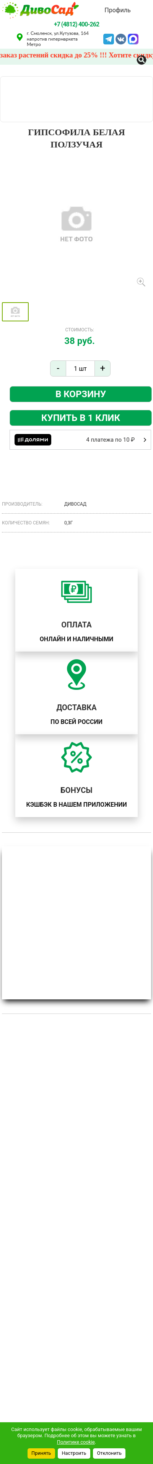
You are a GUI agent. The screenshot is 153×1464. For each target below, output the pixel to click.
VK (121, 38)
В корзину (80, 394)
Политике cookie (76, 1442)
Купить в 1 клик (80, 418)
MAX (133, 38)
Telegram (108, 38)
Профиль (117, 10)
